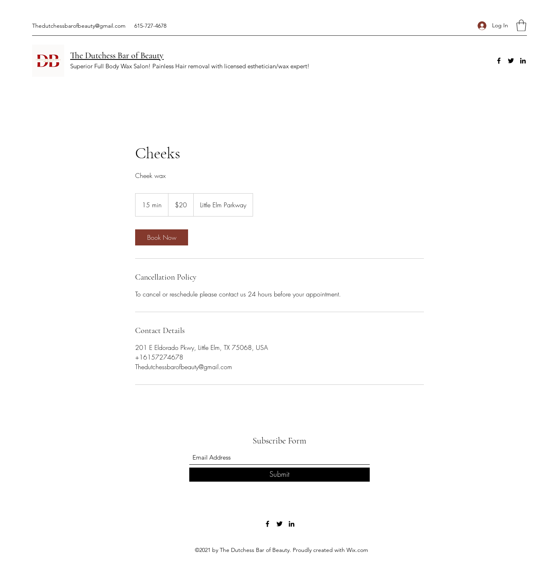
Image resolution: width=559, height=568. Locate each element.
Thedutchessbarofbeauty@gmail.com (79, 25)
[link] (161, 237)
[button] (521, 25)
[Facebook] (499, 61)
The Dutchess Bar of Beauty (117, 55)
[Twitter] (511, 61)
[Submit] (279, 475)
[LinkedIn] (523, 61)
